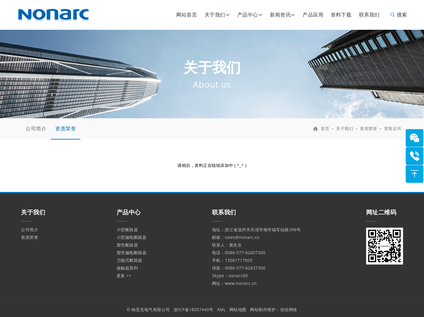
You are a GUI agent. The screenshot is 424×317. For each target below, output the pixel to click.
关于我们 (215, 14)
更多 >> (124, 275)
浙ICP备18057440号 (193, 309)
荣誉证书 (392, 128)
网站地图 (238, 309)
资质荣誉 (65, 128)
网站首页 (186, 14)
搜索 (398, 14)
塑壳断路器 (127, 245)
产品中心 (247, 14)
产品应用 (313, 14)
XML (221, 309)
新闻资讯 (280, 14)
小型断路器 (127, 229)
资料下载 (341, 14)
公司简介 (36, 128)
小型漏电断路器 (132, 237)
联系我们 (369, 14)
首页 (325, 128)
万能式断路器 (129, 260)
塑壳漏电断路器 (132, 252)
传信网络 (288, 309)
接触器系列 (127, 268)
